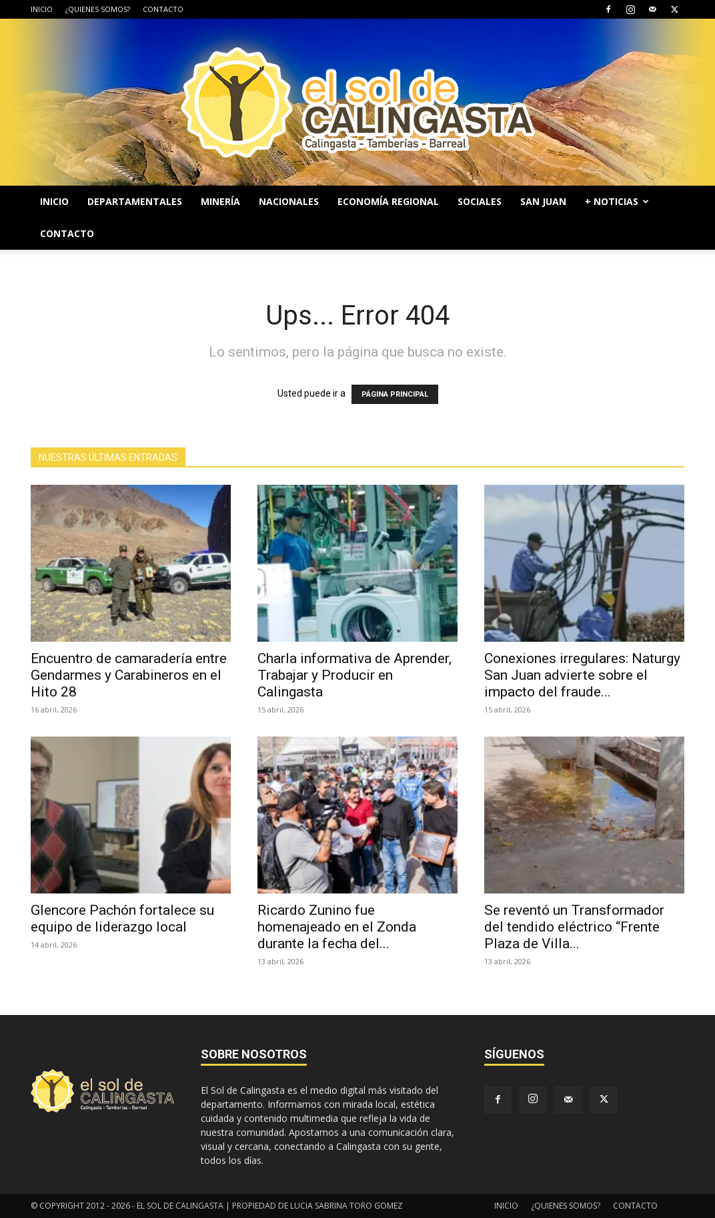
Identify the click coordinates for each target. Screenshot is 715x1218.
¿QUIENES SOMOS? (97, 9)
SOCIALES (480, 201)
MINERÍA (220, 201)
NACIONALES (289, 201)
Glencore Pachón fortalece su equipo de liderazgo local (122, 918)
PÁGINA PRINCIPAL (395, 394)
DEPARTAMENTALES (134, 201)
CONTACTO (163, 9)
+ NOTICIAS (617, 201)
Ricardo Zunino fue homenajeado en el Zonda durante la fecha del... (336, 927)
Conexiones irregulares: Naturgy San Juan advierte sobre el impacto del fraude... (582, 675)
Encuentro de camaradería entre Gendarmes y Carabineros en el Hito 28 (129, 675)
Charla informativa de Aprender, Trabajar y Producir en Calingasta (354, 675)
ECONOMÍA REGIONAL (388, 201)
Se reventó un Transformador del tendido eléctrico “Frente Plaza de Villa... (574, 927)
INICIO (42, 9)
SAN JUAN (543, 201)
